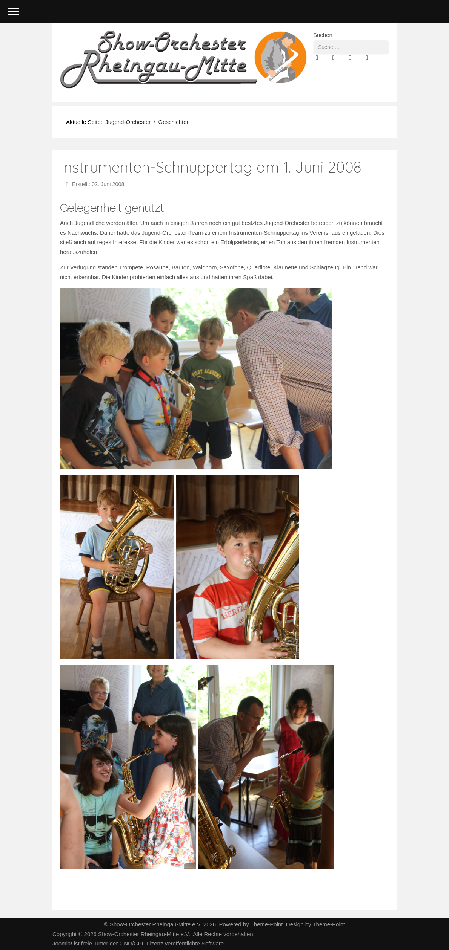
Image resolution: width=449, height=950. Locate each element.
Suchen (322, 35)
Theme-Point (267, 924)
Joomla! (62, 943)
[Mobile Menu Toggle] (13, 11)
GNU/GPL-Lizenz (141, 943)
